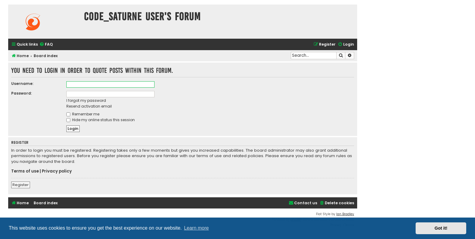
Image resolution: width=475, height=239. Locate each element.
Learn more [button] (196, 228)
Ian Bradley (345, 214)
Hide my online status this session (100, 119)
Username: (22, 83)
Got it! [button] (441, 228)
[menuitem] (46, 44)
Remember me (82, 114)
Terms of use (25, 171)
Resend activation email (89, 106)
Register (20, 185)
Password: (21, 93)
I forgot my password (86, 100)
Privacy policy (57, 171)
